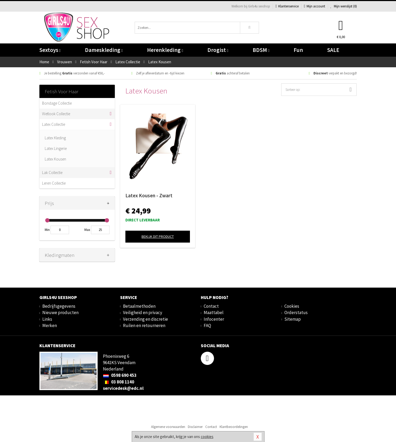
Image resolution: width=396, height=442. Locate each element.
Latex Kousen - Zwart (148, 195)
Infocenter (214, 319)
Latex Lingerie (56, 148)
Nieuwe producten (60, 312)
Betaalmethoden (139, 306)
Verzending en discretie (145, 319)
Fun (298, 49)
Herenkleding (165, 49)
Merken (49, 325)
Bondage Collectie (57, 103)
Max (87, 229)
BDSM (261, 49)
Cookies (291, 306)
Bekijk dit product (158, 236)
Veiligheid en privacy (142, 312)
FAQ (207, 325)
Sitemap (292, 319)
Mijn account (314, 6)
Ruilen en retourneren (144, 325)
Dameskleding (104, 49)
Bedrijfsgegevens (58, 306)
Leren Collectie (54, 183)
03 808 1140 (118, 382)
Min (47, 229)
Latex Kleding (55, 137)
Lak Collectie (52, 172)
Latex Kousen (55, 159)
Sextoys (50, 49)
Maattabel (214, 312)
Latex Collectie (53, 124)
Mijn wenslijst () (343, 6)
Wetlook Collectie (56, 113)
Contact (211, 306)
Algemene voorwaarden (168, 427)
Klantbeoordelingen (234, 427)
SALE (333, 49)
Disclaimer (195, 427)
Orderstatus (296, 312)
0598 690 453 (119, 375)
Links (47, 319)
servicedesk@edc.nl (123, 388)
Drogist (217, 49)
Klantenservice (286, 6)
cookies (207, 436)
